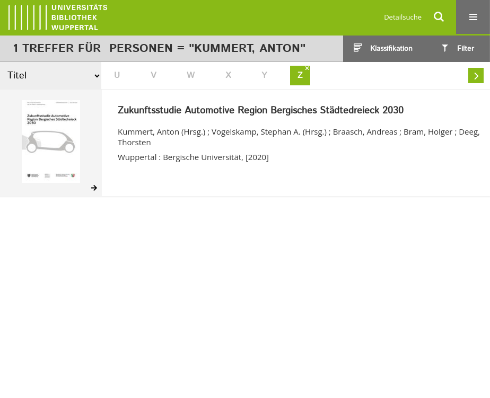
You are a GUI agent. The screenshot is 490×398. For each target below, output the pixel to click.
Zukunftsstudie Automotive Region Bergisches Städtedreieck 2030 (261, 111)
